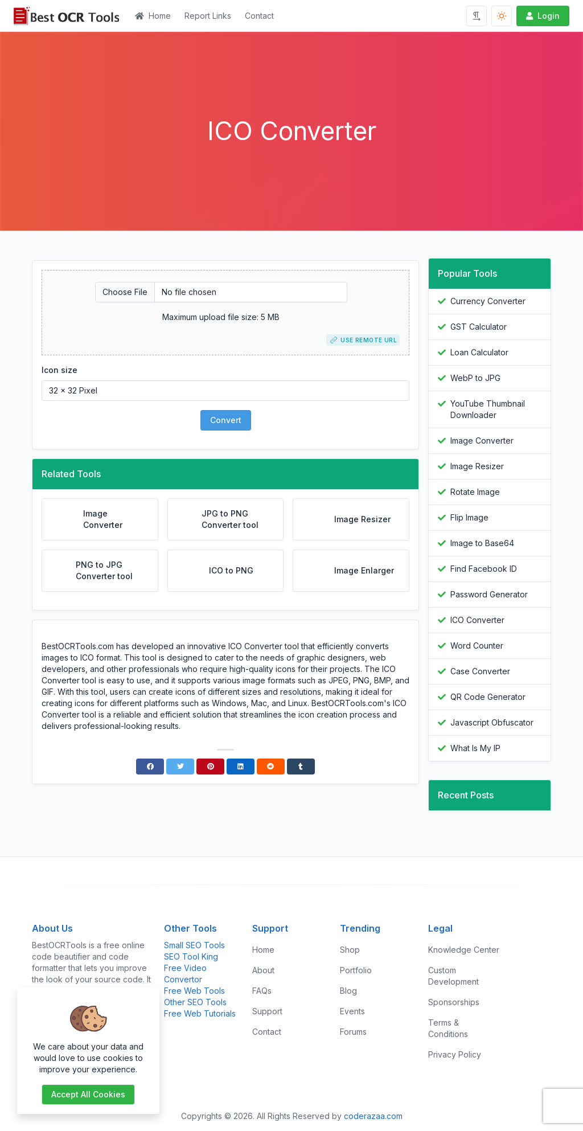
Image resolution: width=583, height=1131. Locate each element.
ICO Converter (477, 620)
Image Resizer (477, 466)
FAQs (262, 990)
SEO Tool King (191, 956)
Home (153, 16)
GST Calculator (478, 326)
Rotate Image (475, 492)
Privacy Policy (454, 1054)
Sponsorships (453, 1002)
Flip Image (469, 517)
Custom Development (453, 975)
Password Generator (489, 594)
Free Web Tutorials (200, 1013)
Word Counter (476, 645)
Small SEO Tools (194, 945)
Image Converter (482, 440)
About (263, 970)
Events (352, 1011)
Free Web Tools (194, 990)
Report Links (207, 16)
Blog (348, 990)
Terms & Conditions (448, 1028)
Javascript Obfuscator (491, 722)
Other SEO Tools (195, 1002)
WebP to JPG (475, 378)
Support (267, 1011)
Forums (353, 1031)
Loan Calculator (479, 352)
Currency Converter (487, 301)
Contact (259, 16)
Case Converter (480, 671)
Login (542, 16)
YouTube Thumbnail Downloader (487, 409)
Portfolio (356, 970)
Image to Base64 (482, 543)
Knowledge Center (463, 949)
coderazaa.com (373, 1116)
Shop (350, 949)
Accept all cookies (88, 1094)
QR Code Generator (487, 697)
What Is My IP (475, 748)
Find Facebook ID (483, 568)
